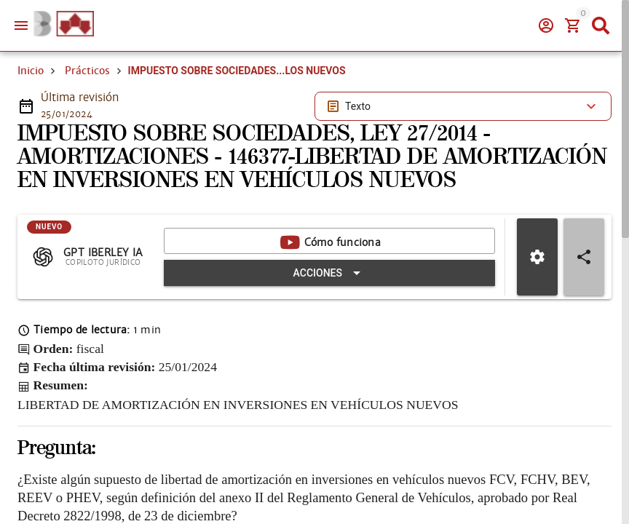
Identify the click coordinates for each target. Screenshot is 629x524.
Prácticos (87, 70)
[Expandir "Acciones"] (329, 273)
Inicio (30, 70)
